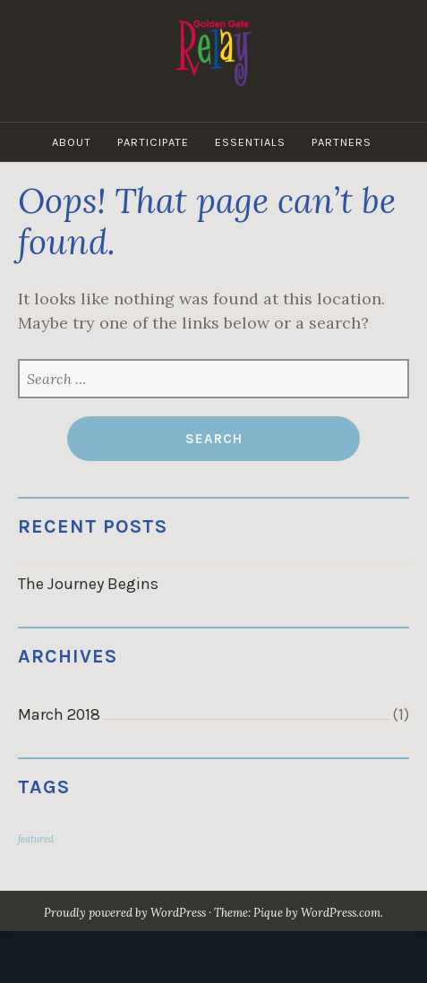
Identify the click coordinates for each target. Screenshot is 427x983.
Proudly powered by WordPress (125, 912)
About (71, 142)
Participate (153, 142)
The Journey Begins (88, 584)
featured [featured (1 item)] (36, 839)
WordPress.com (340, 912)
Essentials (250, 142)
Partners (341, 142)
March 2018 (59, 714)
